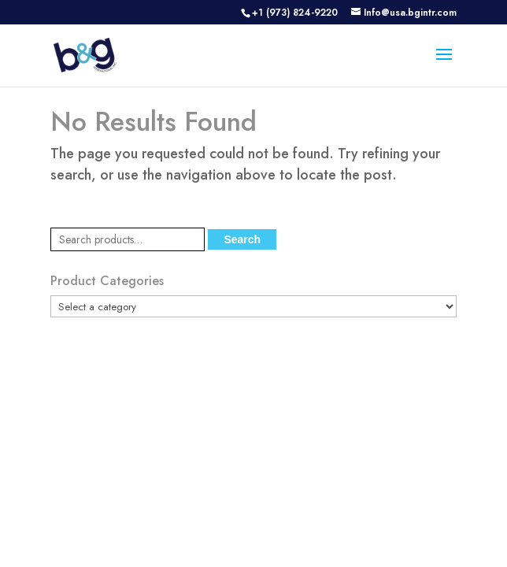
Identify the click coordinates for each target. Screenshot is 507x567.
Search (242, 239)
